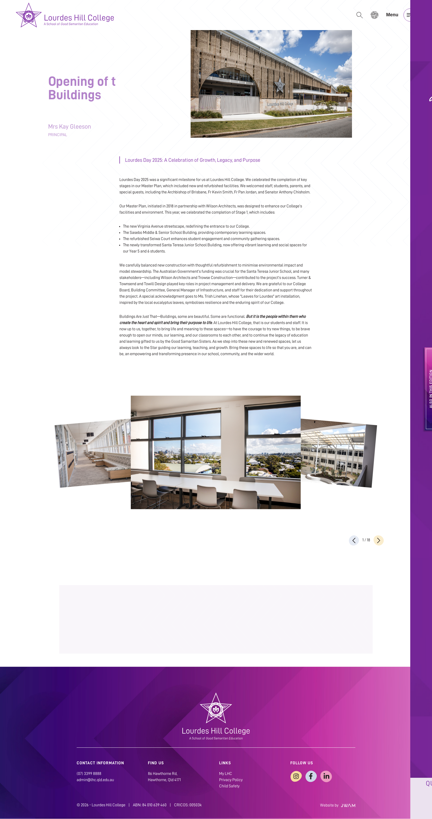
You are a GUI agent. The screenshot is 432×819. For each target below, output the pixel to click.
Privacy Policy (231, 780)
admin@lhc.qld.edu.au (95, 780)
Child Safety (229, 786)
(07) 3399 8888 (89, 774)
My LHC (225, 774)
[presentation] (354, 540)
